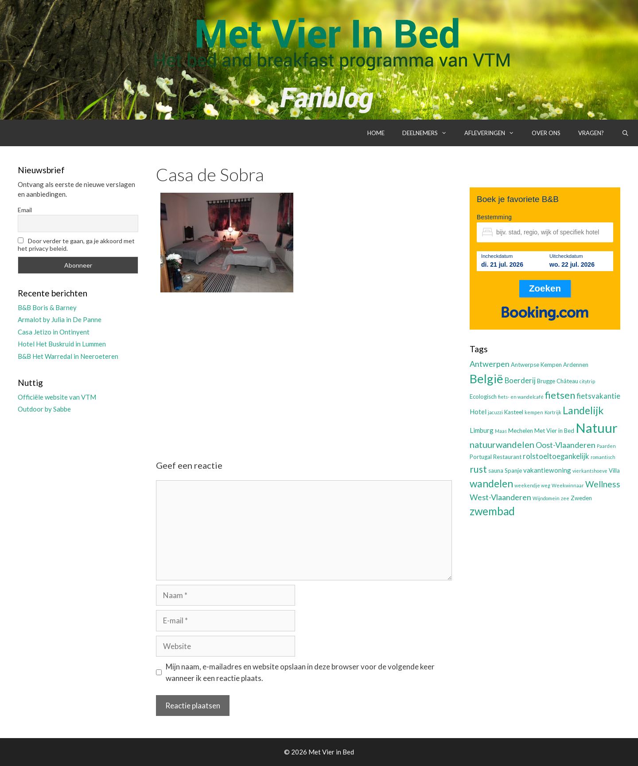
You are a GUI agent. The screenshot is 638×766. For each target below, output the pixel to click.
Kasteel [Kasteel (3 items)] (513, 412)
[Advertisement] (304, 369)
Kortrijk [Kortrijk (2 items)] (553, 412)
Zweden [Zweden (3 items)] (581, 498)
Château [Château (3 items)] (567, 381)
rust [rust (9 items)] (478, 468)
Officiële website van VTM (57, 397)
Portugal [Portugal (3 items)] (481, 456)
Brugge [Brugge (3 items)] (546, 381)
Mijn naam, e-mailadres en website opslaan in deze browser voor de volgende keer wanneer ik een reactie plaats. (300, 672)
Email (25, 210)
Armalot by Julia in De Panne (59, 319)
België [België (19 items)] (486, 378)
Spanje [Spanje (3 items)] (513, 470)
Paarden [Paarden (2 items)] (606, 446)
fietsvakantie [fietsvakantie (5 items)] (598, 396)
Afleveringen (493, 133)
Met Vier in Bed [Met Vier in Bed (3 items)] (554, 430)
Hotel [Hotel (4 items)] (478, 412)
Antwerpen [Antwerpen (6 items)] (490, 364)
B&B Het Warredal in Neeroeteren (68, 356)
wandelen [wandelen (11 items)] (491, 484)
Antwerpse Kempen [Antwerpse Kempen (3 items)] (536, 364)
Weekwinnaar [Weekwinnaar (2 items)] (568, 485)
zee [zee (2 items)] (565, 498)
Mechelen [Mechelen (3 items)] (520, 430)
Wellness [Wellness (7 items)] (602, 484)
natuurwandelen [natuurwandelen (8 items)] (502, 444)
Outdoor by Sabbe (44, 409)
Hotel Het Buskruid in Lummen (62, 344)
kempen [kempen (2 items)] (534, 412)
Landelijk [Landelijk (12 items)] (583, 410)
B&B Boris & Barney (47, 307)
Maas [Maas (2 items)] (501, 431)
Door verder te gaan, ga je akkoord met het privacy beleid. (76, 244)
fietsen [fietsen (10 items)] (560, 395)
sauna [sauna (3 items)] (495, 470)
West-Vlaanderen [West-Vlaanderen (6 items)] (500, 497)
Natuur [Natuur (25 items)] (597, 427)
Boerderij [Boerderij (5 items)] (520, 380)
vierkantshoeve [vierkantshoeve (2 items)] (589, 471)
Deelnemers (428, 133)
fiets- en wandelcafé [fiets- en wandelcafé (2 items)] (521, 397)
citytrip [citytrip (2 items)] (587, 381)
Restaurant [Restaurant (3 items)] (507, 456)
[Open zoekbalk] (625, 133)
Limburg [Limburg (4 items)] (482, 430)
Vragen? (591, 132)
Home (376, 132)
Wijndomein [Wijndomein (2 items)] (546, 498)
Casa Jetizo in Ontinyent (53, 332)
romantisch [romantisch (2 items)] (603, 457)
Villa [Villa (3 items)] (614, 470)
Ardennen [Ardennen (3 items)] (575, 364)
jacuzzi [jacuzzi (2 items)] (495, 412)
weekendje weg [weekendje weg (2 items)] (532, 485)
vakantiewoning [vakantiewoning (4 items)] (547, 470)
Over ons (546, 132)
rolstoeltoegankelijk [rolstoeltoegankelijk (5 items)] (556, 456)
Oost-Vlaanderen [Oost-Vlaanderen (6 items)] (565, 445)
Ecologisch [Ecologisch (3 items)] (483, 396)
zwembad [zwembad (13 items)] (492, 511)
